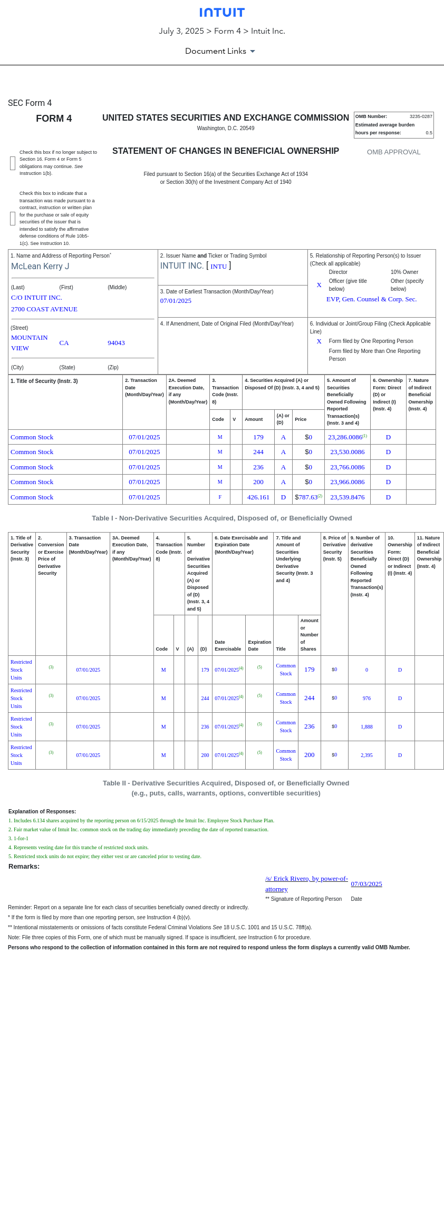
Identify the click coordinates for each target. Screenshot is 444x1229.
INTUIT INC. (182, 266)
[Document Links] (222, 51)
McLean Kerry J (40, 266)
